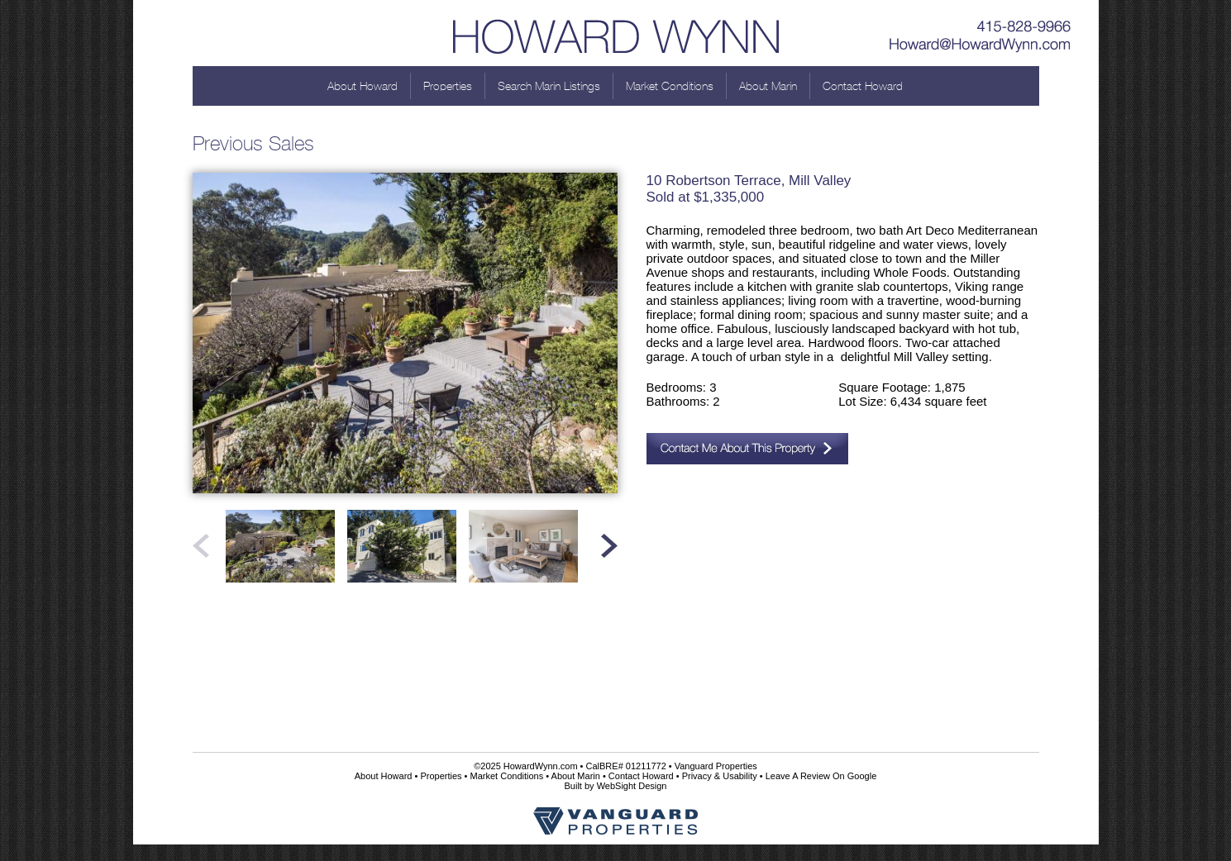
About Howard (362, 86)
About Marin (768, 86)
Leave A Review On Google (821, 776)
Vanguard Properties (716, 766)
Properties (447, 86)
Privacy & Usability (719, 776)
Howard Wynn (616, 33)
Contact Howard (863, 86)
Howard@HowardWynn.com (980, 45)
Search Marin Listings (549, 86)
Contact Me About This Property (747, 448)
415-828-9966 (980, 20)
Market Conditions (669, 86)
